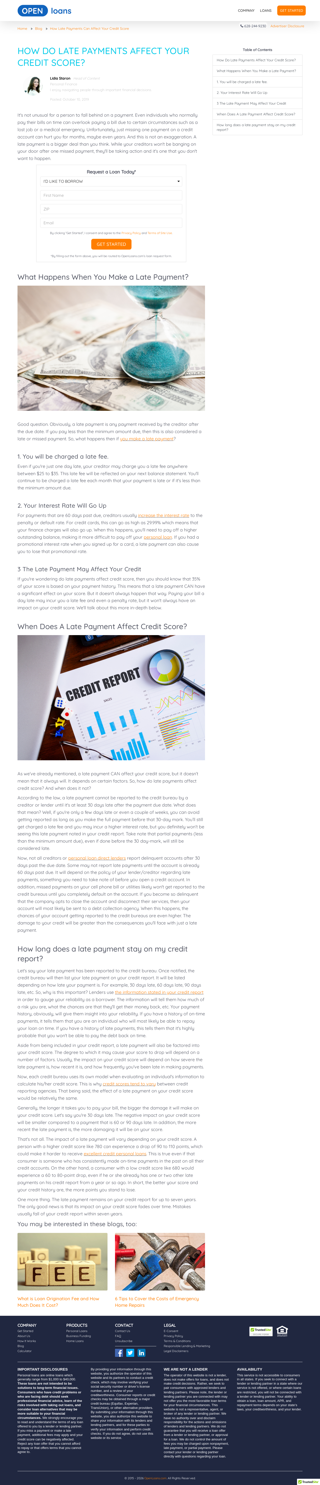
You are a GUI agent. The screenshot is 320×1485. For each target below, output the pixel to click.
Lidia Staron (60, 78)
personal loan (158, 537)
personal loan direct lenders (97, 858)
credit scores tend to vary (129, 1084)
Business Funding (78, 1336)
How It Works (27, 1341)
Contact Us (122, 1331)
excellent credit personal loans (115, 1154)
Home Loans (75, 1341)
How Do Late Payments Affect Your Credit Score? (256, 60)
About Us (24, 1336)
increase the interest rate (163, 515)
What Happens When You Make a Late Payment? (256, 71)
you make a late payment (147, 439)
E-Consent (171, 1331)
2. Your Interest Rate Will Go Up (242, 92)
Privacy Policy (131, 233)
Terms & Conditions (177, 1341)
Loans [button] (266, 10)
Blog (21, 1346)
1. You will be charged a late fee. (242, 82)
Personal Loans (77, 1331)
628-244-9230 (253, 26)
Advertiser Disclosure (287, 26)
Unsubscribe (123, 1341)
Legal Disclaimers (176, 1351)
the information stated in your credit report (159, 992)
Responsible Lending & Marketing (187, 1346)
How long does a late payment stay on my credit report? (256, 127)
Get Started (291, 10)
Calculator (25, 1351)
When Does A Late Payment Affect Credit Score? (256, 114)
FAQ (118, 1336)
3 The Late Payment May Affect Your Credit (251, 103)
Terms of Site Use (160, 233)
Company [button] (246, 10)
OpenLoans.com (155, 1478)
